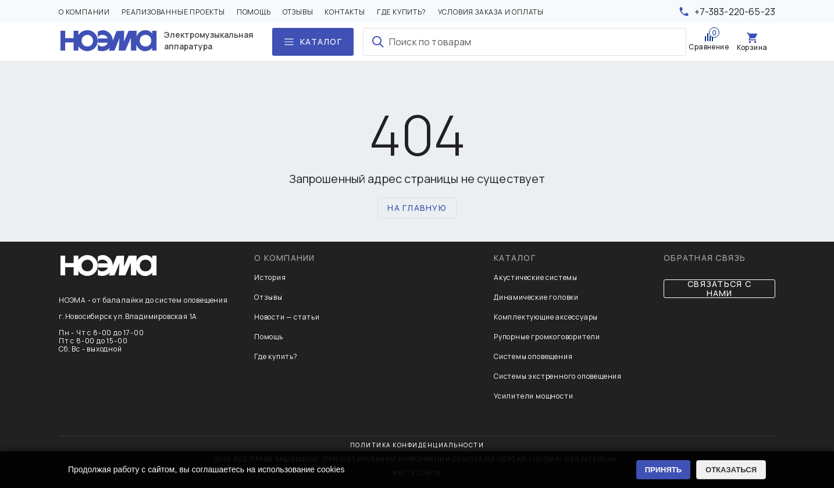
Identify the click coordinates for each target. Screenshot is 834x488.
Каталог (515, 258)
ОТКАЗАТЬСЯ (731, 469)
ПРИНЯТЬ (663, 469)
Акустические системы (536, 277)
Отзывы (298, 12)
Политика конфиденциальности (417, 445)
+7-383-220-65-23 (734, 11)
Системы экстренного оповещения (558, 376)
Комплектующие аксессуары (546, 317)
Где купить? (401, 12)
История (270, 277)
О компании (84, 12)
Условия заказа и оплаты (491, 12)
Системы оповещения (533, 356)
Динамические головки (536, 297)
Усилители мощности (533, 396)
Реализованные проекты (173, 12)
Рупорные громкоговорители (547, 337)
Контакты (345, 12)
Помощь (254, 12)
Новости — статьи (287, 317)
